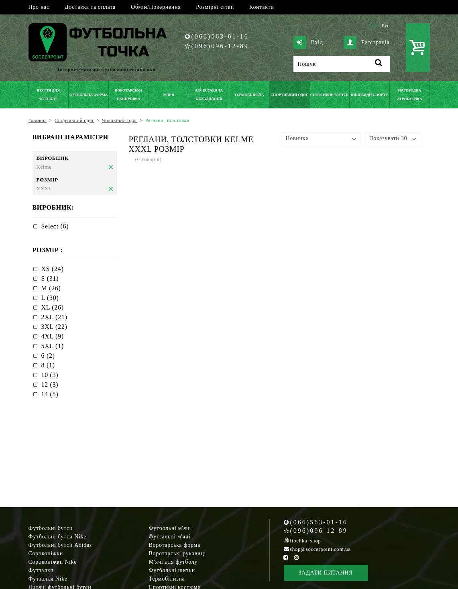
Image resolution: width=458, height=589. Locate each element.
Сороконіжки (45, 553)
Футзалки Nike (47, 579)
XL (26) (52, 307)
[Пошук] (341, 64)
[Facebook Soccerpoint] (285, 557)
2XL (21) (54, 317)
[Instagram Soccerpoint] (296, 557)
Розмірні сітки (215, 7)
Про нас (38, 7)
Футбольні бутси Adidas (60, 545)
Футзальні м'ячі (170, 537)
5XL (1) (52, 345)
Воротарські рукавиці (177, 553)
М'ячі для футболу (173, 562)
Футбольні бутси (50, 528)
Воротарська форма (174, 545)
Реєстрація (366, 42)
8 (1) (48, 365)
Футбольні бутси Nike (57, 537)
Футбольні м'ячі (170, 528)
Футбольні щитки (172, 570)
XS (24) (52, 268)
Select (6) (55, 226)
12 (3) (50, 384)
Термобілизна (167, 579)
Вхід (308, 42)
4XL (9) (52, 336)
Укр (373, 26)
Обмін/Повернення (156, 7)
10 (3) (50, 374)
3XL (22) (54, 326)
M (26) (51, 288)
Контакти (261, 7)
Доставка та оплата (90, 7)
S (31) (50, 278)
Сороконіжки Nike (52, 562)
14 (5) (50, 394)
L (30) (50, 297)
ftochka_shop (305, 541)
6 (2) (48, 355)
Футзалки (41, 570)
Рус (386, 26)
